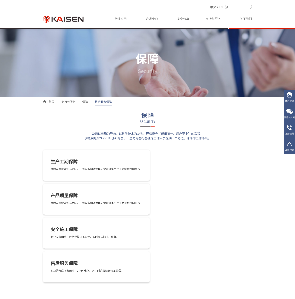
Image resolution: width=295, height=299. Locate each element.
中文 (213, 7)
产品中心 (152, 18)
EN (221, 7)
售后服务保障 (103, 102)
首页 (51, 102)
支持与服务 (213, 18)
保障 (85, 102)
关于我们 (246, 18)
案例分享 (183, 18)
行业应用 (121, 18)
